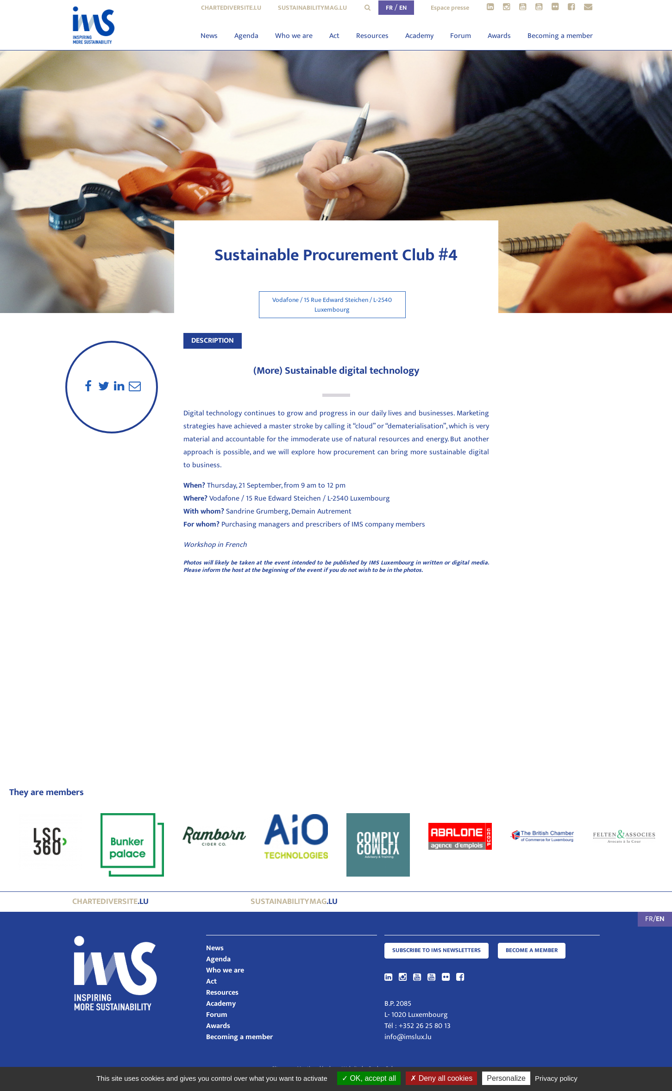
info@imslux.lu (408, 1037)
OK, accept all (369, 1078)
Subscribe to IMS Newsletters (436, 950)
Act (334, 36)
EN (403, 7)
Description (212, 340)
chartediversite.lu (231, 7)
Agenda (246, 36)
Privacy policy (556, 1078)
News (209, 36)
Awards (499, 36)
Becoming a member (560, 36)
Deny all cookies (441, 1078)
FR (389, 7)
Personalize (506, 1078)
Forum (460, 36)
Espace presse (450, 7)
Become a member (532, 950)
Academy (419, 36)
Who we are (294, 36)
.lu (110, 902)
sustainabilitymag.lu (312, 7)
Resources (372, 36)
